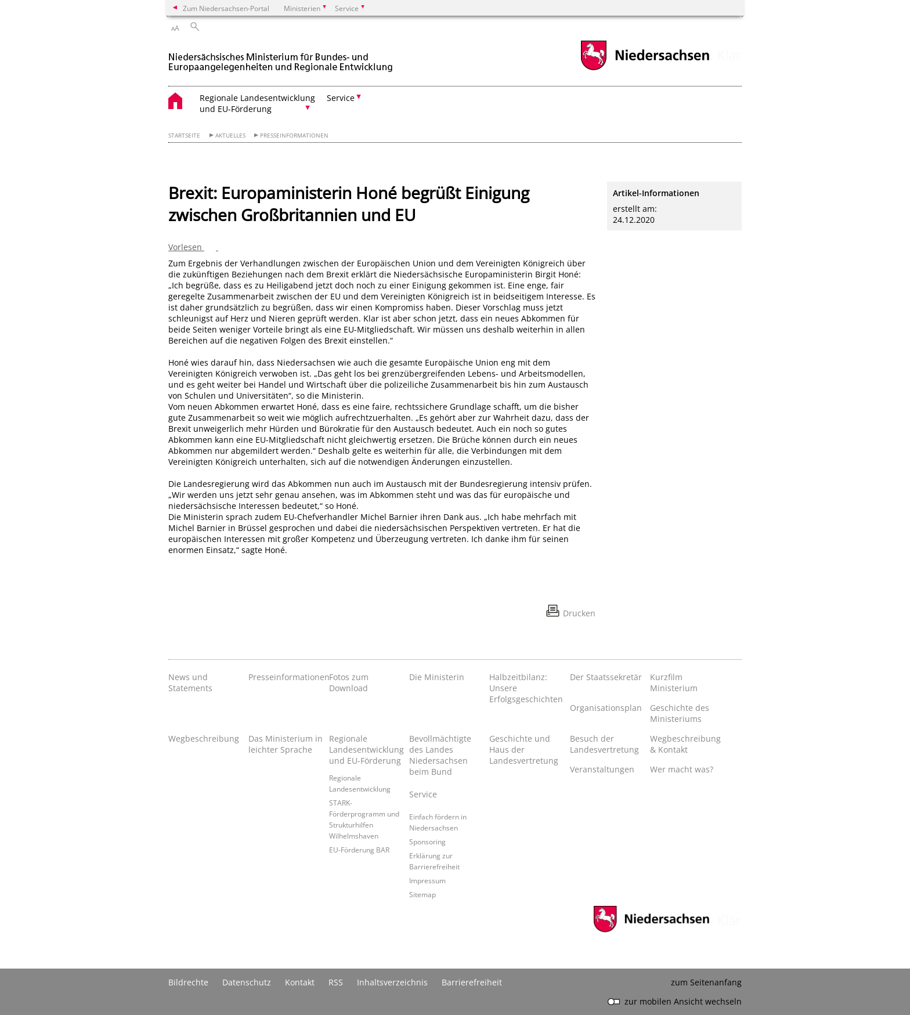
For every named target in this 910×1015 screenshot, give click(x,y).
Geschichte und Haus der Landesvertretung (523, 749)
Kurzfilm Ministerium (674, 682)
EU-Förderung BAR (359, 849)
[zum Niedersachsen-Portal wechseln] (644, 68)
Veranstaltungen (602, 769)
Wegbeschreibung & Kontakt (685, 744)
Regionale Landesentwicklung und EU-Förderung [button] (257, 103)
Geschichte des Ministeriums (679, 713)
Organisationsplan (606, 707)
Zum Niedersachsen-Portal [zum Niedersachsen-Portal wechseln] (226, 8)
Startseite (184, 135)
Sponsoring (427, 841)
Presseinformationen (294, 135)
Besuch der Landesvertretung (604, 744)
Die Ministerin (436, 676)
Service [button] (341, 97)
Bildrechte (188, 982)
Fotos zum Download (349, 682)
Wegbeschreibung (203, 738)
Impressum (427, 880)
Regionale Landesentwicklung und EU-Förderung (366, 749)
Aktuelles (230, 135)
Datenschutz (246, 982)
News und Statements (190, 682)
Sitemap (422, 894)
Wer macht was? (681, 769)
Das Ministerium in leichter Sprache (285, 744)
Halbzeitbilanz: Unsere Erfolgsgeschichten (526, 688)
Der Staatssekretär (606, 676)
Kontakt (300, 982)
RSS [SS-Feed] (335, 982)
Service (423, 794)
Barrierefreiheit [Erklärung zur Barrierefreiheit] (472, 982)
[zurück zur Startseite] (281, 57)
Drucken (579, 613)
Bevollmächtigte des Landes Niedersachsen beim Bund (440, 755)
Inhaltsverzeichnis (392, 982)
